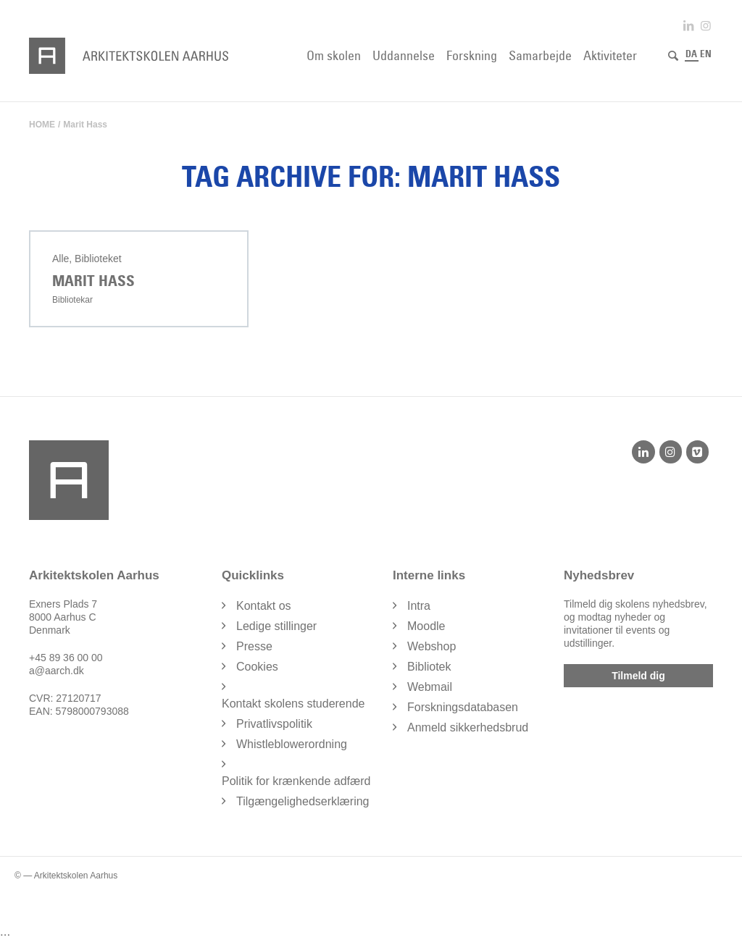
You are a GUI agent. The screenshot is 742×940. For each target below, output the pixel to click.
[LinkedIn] (643, 451)
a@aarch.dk (56, 670)
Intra (418, 605)
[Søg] (673, 55)
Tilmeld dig (638, 675)
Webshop (431, 645)
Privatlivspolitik (274, 723)
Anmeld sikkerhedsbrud (467, 727)
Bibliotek (429, 666)
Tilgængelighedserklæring (303, 800)
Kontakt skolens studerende (293, 703)
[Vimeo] (697, 451)
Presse (254, 645)
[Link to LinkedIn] (688, 26)
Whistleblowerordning (291, 743)
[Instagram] (670, 451)
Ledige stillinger (276, 625)
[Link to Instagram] (706, 26)
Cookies (257, 666)
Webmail (429, 686)
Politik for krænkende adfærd (296, 780)
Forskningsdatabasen (462, 706)
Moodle (426, 625)
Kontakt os (263, 605)
